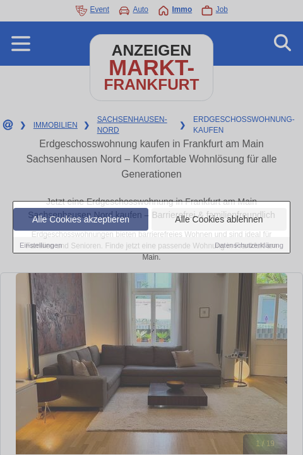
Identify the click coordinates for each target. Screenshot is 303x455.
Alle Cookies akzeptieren (80, 219)
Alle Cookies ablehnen (219, 219)
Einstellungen (41, 245)
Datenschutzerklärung (249, 245)
